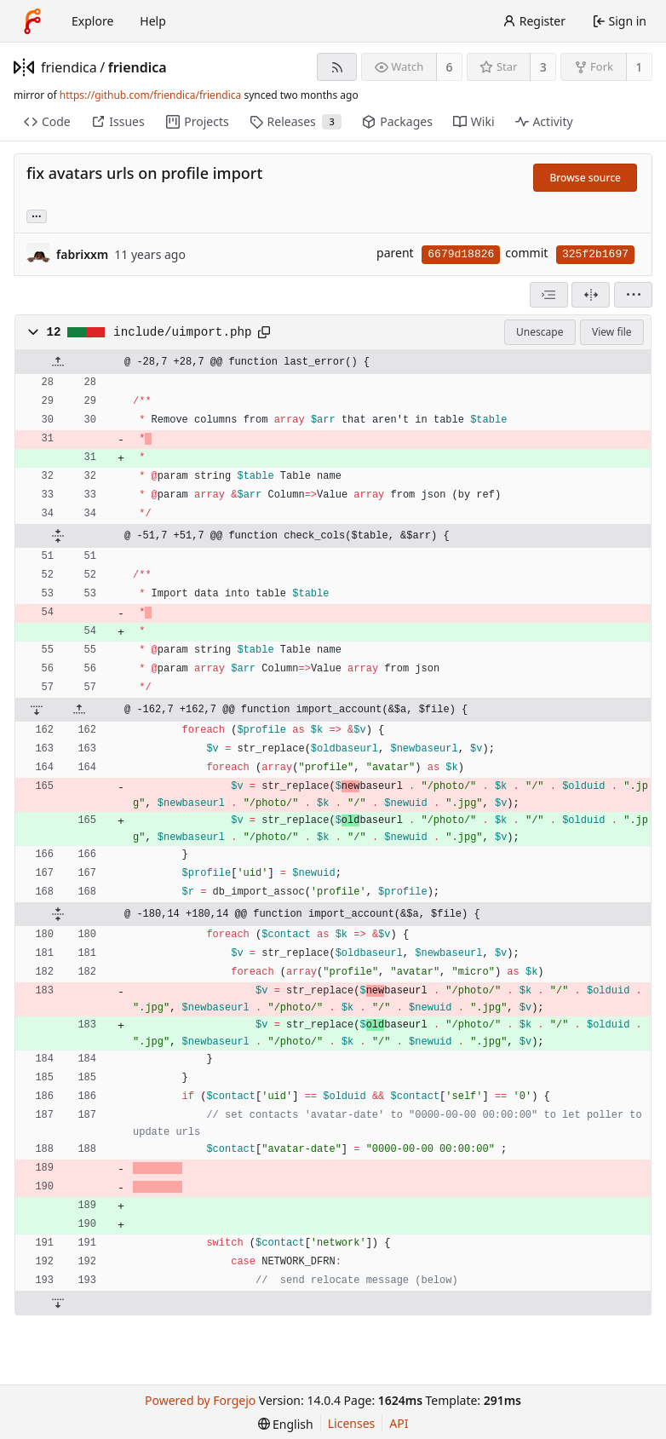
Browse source (585, 177)
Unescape (539, 332)
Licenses (352, 1423)
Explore (92, 21)
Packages (397, 121)
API (398, 1423)
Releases (296, 121)
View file (611, 332)
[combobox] (549, 295)
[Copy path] (264, 332)
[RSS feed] (337, 67)
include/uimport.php (182, 332)
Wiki (474, 121)
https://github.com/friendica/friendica (150, 95)
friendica (69, 67)
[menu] (633, 295)
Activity (544, 121)
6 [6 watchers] (449, 67)
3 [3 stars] (543, 67)
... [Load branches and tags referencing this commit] (37, 215)
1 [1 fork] (638, 67)
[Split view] (590, 295)
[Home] (32, 21)
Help (153, 21)
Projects (197, 121)
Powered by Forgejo (200, 1400)
